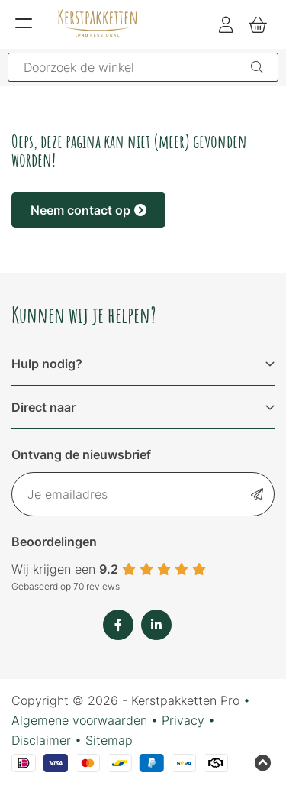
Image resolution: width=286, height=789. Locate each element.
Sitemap (109, 740)
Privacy (183, 720)
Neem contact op (88, 210)
